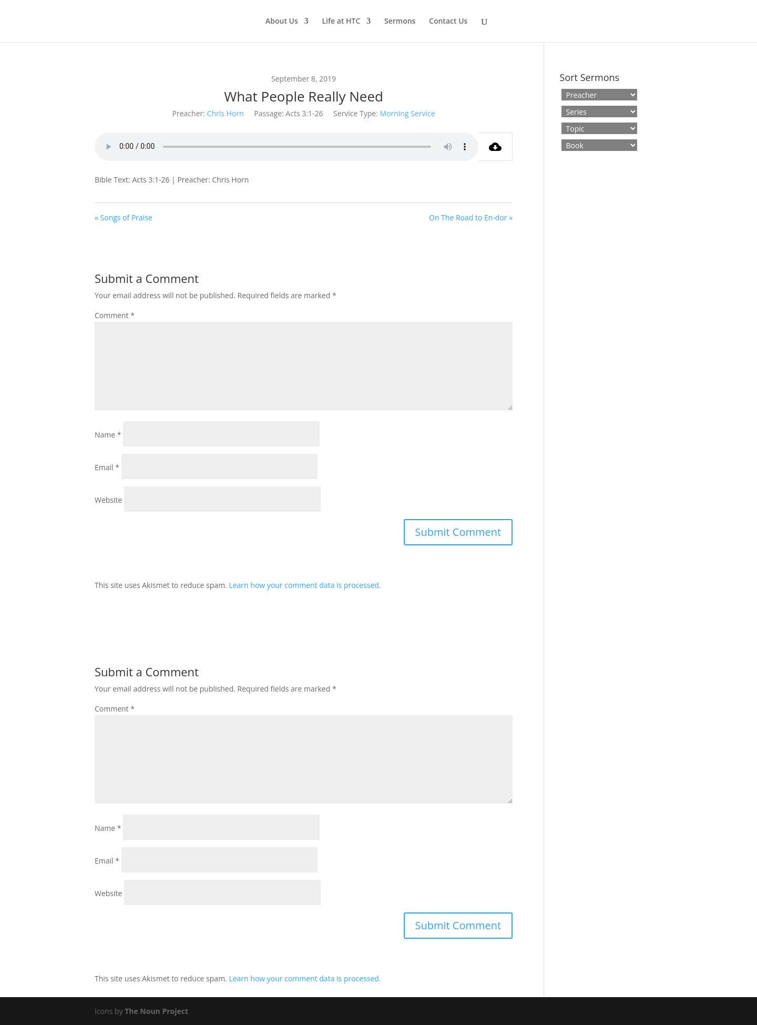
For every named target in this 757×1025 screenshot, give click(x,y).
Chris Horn (225, 113)
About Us (281, 21)
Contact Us (448, 21)
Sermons (399, 21)
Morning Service (407, 113)
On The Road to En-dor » (471, 217)
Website (108, 500)
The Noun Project (156, 1011)
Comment (115, 315)
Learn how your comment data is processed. (305, 585)
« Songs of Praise (123, 217)
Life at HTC (341, 21)
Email (107, 467)
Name (108, 435)
